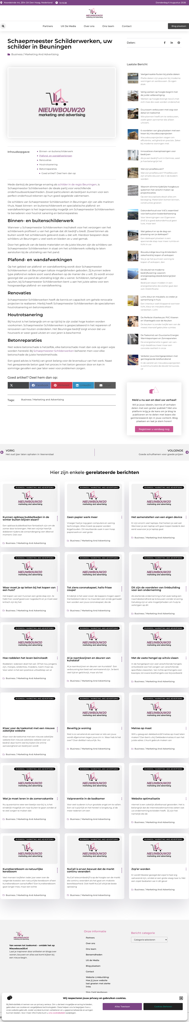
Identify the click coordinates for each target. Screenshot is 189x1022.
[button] (181, 998)
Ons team (108, 26)
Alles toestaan (122, 1006)
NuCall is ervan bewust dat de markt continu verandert (90, 870)
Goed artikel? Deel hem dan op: (58, 173)
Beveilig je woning (79, 728)
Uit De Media (68, 26)
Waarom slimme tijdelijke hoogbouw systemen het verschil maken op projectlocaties (160, 189)
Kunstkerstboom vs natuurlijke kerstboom (23, 870)
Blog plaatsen (93, 966)
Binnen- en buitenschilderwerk (56, 151)
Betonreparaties (48, 168)
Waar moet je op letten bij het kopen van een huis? (29, 589)
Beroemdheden (94, 954)
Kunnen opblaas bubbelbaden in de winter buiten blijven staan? (26, 518)
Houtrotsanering (48, 164)
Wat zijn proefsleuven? (152, 169)
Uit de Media (92, 960)
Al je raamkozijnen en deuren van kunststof (89, 659)
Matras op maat (141, 728)
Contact (127, 26)
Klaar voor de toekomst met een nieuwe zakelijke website (29, 729)
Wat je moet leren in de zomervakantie (28, 798)
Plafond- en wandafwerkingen (55, 155)
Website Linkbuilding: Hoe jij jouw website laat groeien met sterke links (98, 982)
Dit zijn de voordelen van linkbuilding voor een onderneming (155, 589)
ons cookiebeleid (57, 1013)
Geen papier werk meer (82, 517)
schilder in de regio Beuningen (77, 184)
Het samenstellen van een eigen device (156, 517)
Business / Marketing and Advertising (35, 54)
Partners (48, 26)
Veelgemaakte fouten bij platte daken (160, 74)
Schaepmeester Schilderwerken (53, 350)
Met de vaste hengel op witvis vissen (154, 657)
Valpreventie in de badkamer (86, 798)
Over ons (89, 26)
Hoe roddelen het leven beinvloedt (25, 657)
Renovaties (45, 160)
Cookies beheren (163, 1006)
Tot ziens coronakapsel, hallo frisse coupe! (89, 589)
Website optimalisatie (145, 798)
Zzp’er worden (140, 869)
